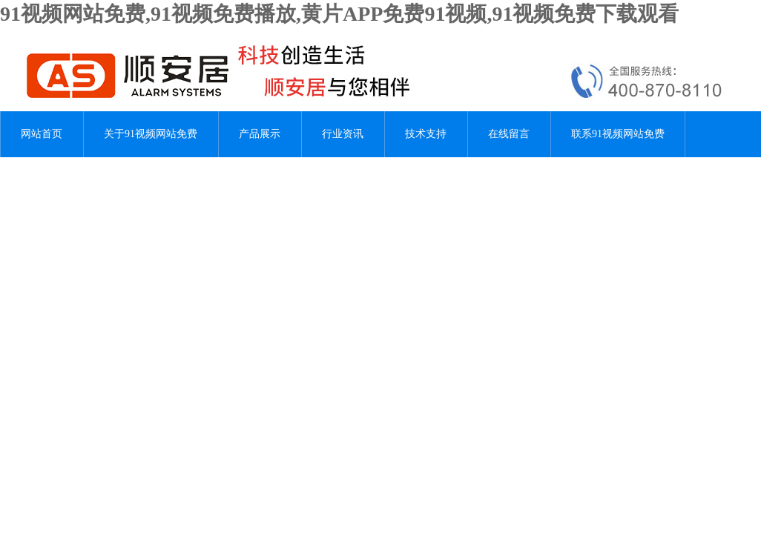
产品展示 (259, 133)
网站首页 (41, 133)
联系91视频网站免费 (618, 133)
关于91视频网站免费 (150, 133)
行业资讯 (342, 133)
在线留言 (509, 133)
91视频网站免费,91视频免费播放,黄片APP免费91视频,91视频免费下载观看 (339, 13)
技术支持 (426, 133)
